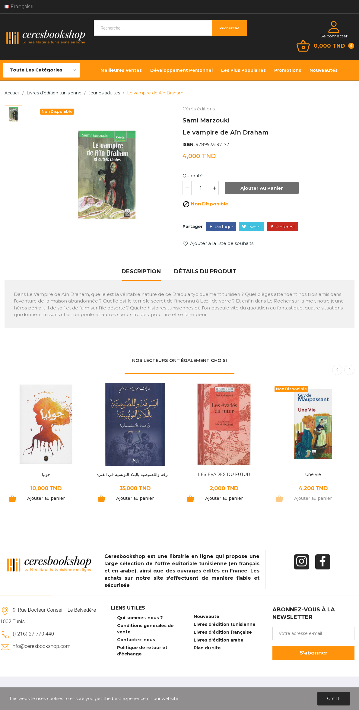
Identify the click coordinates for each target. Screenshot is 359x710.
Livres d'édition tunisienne (225, 624)
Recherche (229, 28)
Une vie (313, 474)
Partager (223, 227)
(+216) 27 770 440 (33, 634)
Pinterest (285, 227)
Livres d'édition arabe (218, 640)
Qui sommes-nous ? (140, 617)
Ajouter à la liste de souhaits (218, 243)
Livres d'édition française (223, 632)
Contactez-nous (136, 639)
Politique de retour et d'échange (142, 651)
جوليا (46, 474)
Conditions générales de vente (145, 629)
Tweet (254, 227)
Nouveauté (206, 616)
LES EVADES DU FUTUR (224, 474)
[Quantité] (201, 188)
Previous (337, 370)
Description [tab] (141, 271)
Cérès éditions (199, 109)
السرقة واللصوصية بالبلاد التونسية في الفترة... (135, 474)
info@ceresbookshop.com (40, 646)
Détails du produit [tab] (205, 271)
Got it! (333, 698)
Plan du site (207, 648)
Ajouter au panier (261, 188)
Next (349, 370)
